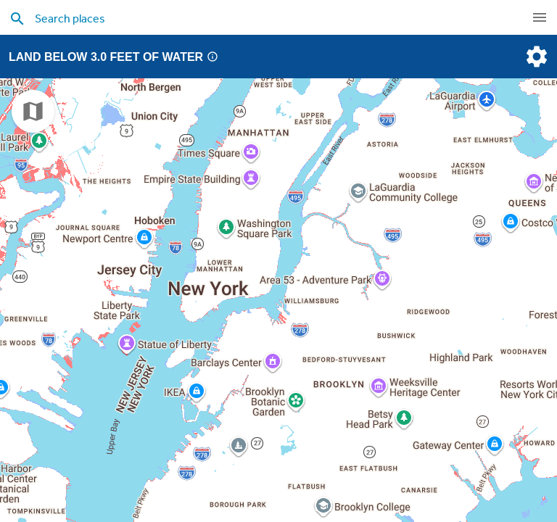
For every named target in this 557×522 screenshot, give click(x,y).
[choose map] (33, 111)
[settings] (535, 56)
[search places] (249, 18)
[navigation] (539, 17)
